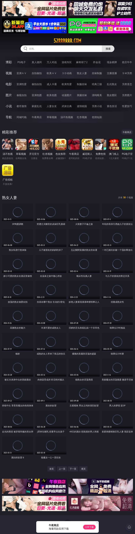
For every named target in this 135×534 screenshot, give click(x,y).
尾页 (83, 468)
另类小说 (97, 106)
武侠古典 (67, 106)
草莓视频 (52, 117)
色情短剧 (97, 117)
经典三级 (97, 84)
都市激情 (22, 106)
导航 (9, 117)
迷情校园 (82, 106)
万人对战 (52, 62)
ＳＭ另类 (127, 73)
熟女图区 (112, 95)
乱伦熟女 (112, 84)
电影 (9, 84)
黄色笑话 (112, 106)
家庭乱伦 (37, 106)
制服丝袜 (82, 84)
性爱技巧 (127, 106)
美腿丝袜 (82, 95)
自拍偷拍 (37, 73)
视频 (9, 73)
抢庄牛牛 (127, 62)
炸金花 (97, 62)
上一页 (62, 468)
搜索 (108, 48)
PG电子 (22, 62)
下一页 (73, 468)
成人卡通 (52, 84)
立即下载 (89, 527)
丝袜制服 (97, 73)
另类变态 (127, 84)
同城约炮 (22, 117)
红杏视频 (82, 117)
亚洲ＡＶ (22, 73)
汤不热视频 (66, 117)
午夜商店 (37, 117)
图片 (9, 95)
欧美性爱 (67, 84)
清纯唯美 (97, 95)
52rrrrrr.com (67, 41)
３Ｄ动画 (67, 73)
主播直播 (112, 73)
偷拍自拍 (37, 84)
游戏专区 (67, 62)
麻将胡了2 (82, 62)
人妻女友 (52, 106)
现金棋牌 (112, 62)
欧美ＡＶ (52, 73)
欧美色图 (52, 95)
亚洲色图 (37, 95)
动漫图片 (67, 95)
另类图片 (127, 95)
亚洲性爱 (22, 84)
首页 (51, 468)
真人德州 (37, 62)
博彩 (9, 62)
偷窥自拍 (22, 95)
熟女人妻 (82, 73)
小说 (9, 106)
